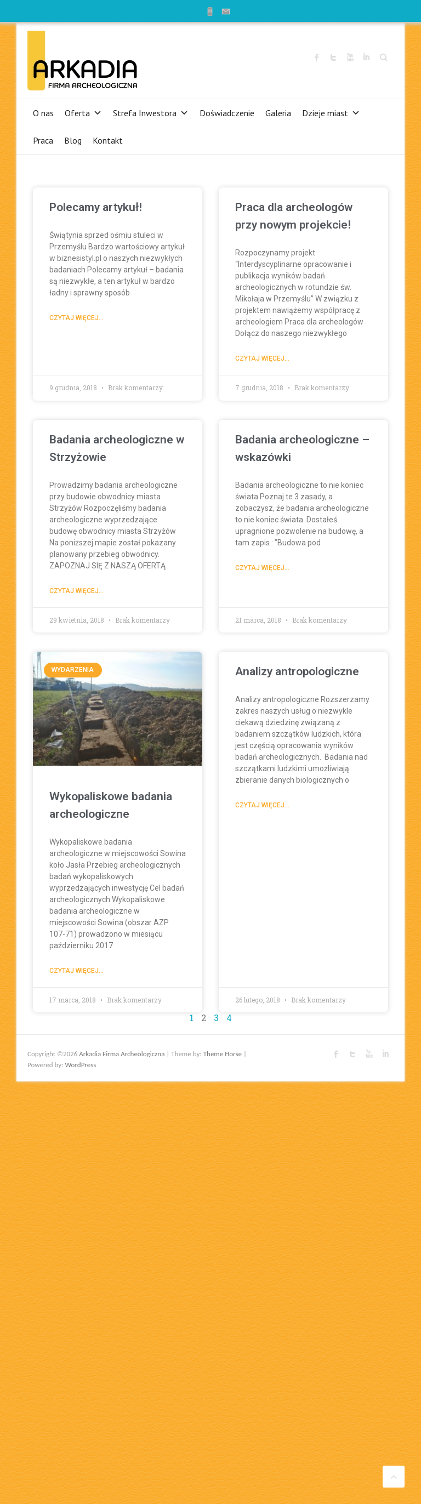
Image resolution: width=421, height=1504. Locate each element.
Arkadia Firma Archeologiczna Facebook (317, 57)
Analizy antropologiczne (297, 671)
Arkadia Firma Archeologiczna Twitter (333, 57)
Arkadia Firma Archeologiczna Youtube (350, 57)
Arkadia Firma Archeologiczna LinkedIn (366, 57)
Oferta (83, 112)
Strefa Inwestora (151, 112)
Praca (43, 140)
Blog (73, 140)
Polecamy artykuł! (95, 207)
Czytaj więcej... (76, 318)
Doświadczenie (227, 112)
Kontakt (108, 140)
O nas (43, 112)
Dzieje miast (331, 112)
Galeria (278, 112)
